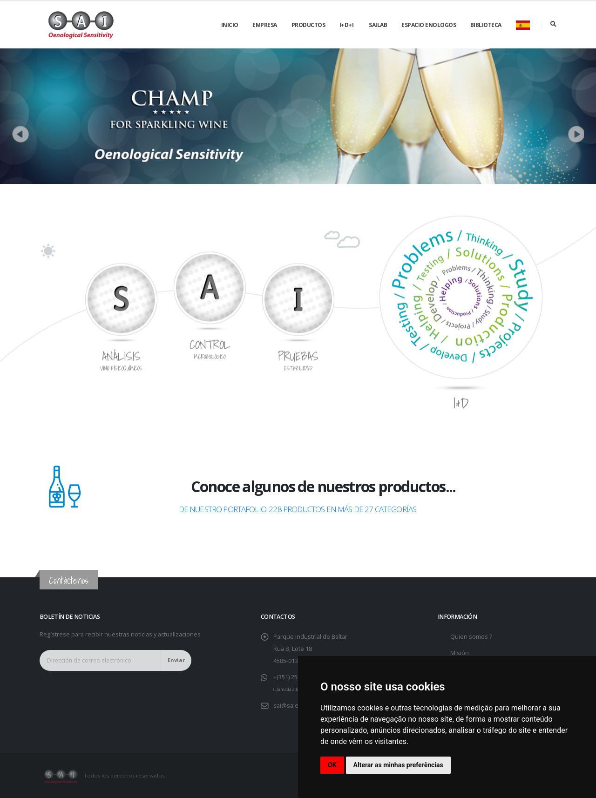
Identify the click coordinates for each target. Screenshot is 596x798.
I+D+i (346, 25)
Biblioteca (485, 25)
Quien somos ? (471, 637)
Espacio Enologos (428, 25)
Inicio (229, 25)
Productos (308, 25)
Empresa (264, 25)
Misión (459, 653)
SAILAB (378, 25)
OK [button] (332, 765)
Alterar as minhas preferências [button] (398, 765)
